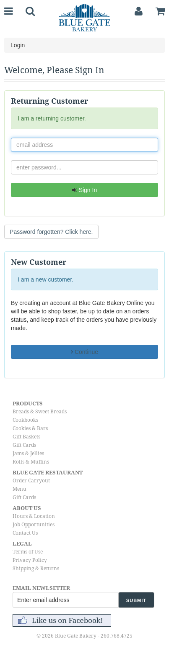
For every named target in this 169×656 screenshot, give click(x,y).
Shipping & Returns (36, 568)
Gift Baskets (26, 437)
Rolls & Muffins (31, 462)
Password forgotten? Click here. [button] (51, 231)
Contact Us (25, 533)
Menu (19, 489)
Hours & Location (34, 516)
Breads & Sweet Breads (40, 412)
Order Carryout (31, 481)
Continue (84, 351)
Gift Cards (24, 445)
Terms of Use (28, 552)
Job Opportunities (34, 525)
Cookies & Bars (30, 428)
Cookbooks (25, 420)
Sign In (84, 190)
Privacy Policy (30, 560)
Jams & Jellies (28, 453)
